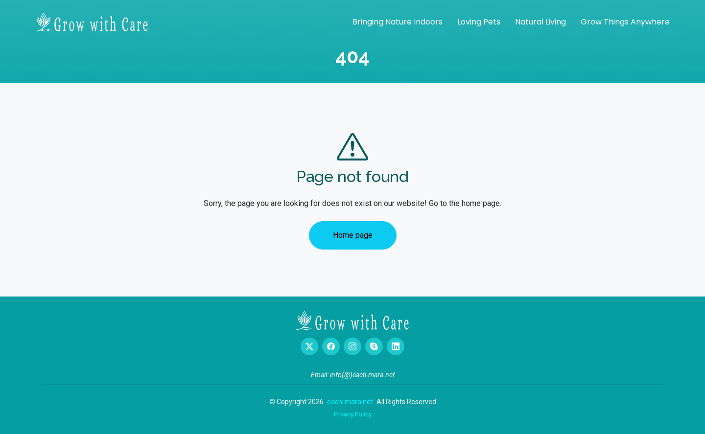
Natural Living (540, 21)
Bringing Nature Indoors (397, 21)
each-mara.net (350, 402)
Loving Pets (478, 21)
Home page (353, 235)
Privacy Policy (353, 414)
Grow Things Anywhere (625, 21)
